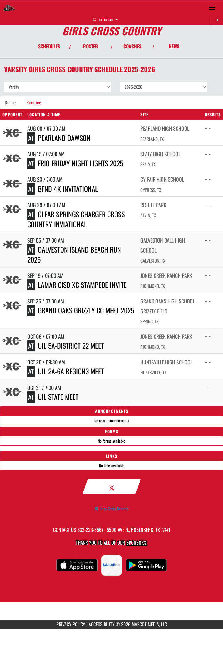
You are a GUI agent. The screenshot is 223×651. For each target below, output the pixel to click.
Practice (33, 102)
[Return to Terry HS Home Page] (9, 7)
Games (10, 102)
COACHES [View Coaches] (132, 46)
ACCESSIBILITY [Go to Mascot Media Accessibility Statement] (102, 624)
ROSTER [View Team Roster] (90, 46)
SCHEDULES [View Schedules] (49, 46)
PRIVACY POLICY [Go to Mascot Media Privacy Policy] (70, 624)
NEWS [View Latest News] (174, 46)
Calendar (105, 19)
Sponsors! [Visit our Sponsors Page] (136, 542)
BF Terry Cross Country (111, 509)
